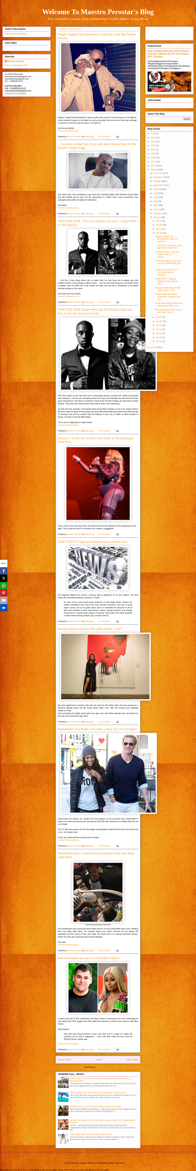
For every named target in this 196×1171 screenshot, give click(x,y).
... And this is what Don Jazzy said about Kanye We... (168, 246)
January (157, 217)
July (155, 193)
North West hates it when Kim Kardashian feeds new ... (168, 304)
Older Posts (132, 1059)
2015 (153, 347)
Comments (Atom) (104, 1067)
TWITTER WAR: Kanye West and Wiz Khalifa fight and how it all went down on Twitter (95, 311)
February (157, 213)
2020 (153, 153)
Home (98, 1059)
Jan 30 (159, 225)
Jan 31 (159, 221)
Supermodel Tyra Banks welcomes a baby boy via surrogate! (97, 729)
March (156, 209)
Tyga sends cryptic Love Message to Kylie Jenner (91, 1134)
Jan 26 (159, 321)
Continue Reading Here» (68, 131)
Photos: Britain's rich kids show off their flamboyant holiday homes (98, 1092)
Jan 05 (159, 341)
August (156, 189)
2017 (153, 165)
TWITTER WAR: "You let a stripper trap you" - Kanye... (167, 254)
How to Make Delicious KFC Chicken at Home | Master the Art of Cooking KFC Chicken (169, 54)
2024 (153, 137)
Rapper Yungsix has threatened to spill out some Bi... (166, 239)
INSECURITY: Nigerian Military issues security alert (93, 541)
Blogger (128, 1163)
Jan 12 (159, 337)
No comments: (104, 136)
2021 (153, 149)
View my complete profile (16, 65)
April (155, 205)
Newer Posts (64, 1059)
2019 (153, 157)
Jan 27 (159, 317)
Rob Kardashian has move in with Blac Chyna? (88, 958)
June (155, 197)
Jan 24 (159, 329)
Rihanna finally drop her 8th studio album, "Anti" (90, 628)
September (158, 185)
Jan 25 (159, 325)
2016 (153, 169)
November (158, 177)
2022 (153, 145)
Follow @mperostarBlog (16, 34)
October (157, 181)
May (155, 201)
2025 (153, 133)
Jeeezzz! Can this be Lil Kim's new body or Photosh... (166, 272)
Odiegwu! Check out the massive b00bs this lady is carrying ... (96, 1106)
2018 (153, 161)
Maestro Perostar (16, 61)
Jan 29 (159, 229)
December (158, 173)
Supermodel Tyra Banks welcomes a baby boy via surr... (168, 296)
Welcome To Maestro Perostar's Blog (98, 12)
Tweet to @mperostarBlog (16, 93)
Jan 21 (159, 333)
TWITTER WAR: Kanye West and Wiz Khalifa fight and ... (168, 263)
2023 (153, 141)
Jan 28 (159, 233)
